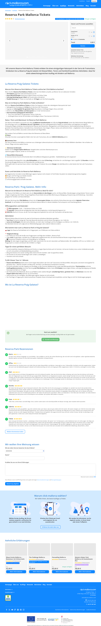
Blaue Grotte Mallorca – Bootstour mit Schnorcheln (15, 558)
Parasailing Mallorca (59, 557)
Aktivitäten (37, 584)
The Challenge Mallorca (37, 557)
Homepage (8, 10)
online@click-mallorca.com (89, 597)
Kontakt (49, 584)
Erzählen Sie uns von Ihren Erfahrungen (17, 462)
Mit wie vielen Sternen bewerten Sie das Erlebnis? (20, 448)
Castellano (82, 1)
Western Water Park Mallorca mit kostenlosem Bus (84, 559)
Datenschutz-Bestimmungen (77, 609)
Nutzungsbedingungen (56, 480)
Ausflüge (14, 10)
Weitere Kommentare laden (15, 431)
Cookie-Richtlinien (91, 609)
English (88, 1)
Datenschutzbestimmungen (43, 480)
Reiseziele (30, 584)
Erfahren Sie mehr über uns (50, 527)
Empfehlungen (9, 592)
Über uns (16, 584)
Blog (44, 584)
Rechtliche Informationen (62, 609)
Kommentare (20, 19)
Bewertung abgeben (13, 484)
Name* (7, 455)
